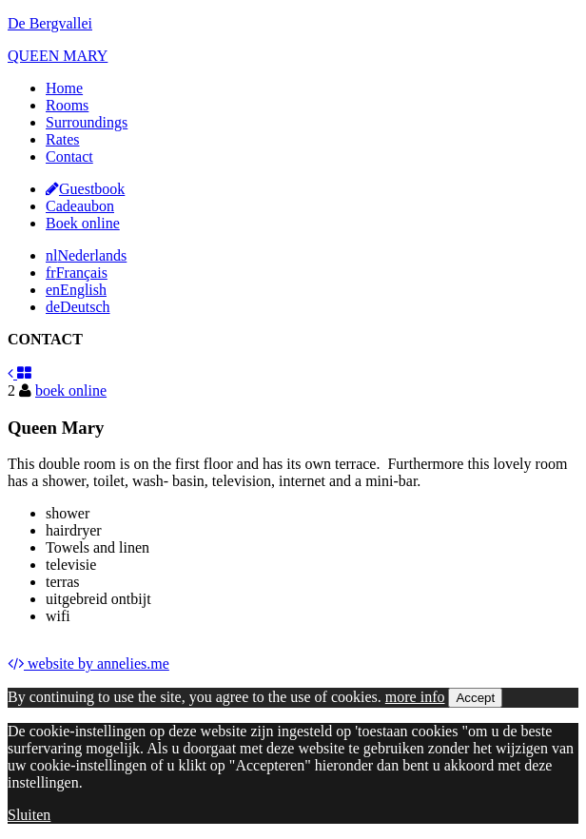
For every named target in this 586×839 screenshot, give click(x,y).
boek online (71, 390)
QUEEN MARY (57, 56)
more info (415, 697)
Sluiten (29, 815)
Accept (475, 698)
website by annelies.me (88, 663)
